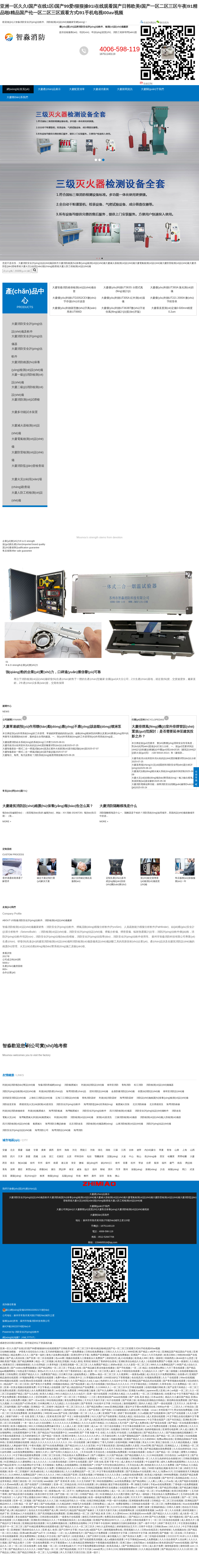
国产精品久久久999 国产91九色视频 (147, 1516)
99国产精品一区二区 (48, 1549)
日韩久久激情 (174, 1507)
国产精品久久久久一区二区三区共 (78, 1526)
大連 (123, 1156)
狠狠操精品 (150, 1497)
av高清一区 (162, 1510)
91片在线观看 (114, 1400)
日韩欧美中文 (76, 1377)
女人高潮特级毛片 (74, 1533)
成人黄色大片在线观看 (132, 1461)
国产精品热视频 (68, 1549)
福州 (164, 1163)
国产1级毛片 (64, 1536)
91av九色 (83, 1529)
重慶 (20, 1150)
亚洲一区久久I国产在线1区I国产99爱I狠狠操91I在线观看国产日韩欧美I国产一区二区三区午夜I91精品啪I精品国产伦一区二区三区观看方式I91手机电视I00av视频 (80, 1348)
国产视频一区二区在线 (171, 1533)
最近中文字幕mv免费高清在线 (140, 1406)
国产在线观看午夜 (148, 1487)
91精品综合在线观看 (47, 1539)
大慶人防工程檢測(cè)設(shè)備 (75, 266)
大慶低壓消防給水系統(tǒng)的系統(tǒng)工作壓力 (28, 742)
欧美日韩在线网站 (100, 1491)
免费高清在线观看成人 (116, 1516)
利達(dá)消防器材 (107, 1097)
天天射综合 (190, 1533)
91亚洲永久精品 (117, 1393)
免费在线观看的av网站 (16, 1429)
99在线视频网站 (105, 1481)
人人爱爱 (126, 1520)
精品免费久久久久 (20, 1355)
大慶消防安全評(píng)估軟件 (26, 351)
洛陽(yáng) (136, 1169)
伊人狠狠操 (101, 1484)
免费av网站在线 (165, 1439)
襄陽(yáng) (15, 1176)
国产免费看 (63, 1439)
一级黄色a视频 (137, 1374)
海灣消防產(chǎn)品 (76, 1091)
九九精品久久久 (150, 1371)
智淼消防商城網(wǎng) (49, 1085)
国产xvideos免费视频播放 (24, 1368)
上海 (184, 1150)
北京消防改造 (76, 1123)
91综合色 (117, 1403)
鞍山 (139, 1156)
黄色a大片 (43, 1371)
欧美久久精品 (47, 1393)
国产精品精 (138, 1429)
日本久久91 (112, 1549)
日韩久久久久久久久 (116, 1351)
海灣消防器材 (126, 1097)
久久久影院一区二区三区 (136, 1364)
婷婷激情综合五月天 (127, 1526)
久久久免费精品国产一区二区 (81, 1471)
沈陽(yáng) (112, 1156)
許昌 (162, 1169)
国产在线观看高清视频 (91, 1539)
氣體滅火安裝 (122, 1104)
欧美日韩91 (170, 1355)
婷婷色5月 (111, 1358)
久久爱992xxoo (121, 1513)
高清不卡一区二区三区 (11, 1526)
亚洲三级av (126, 1542)
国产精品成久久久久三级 (46, 1500)
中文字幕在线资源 (106, 1445)
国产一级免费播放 (75, 1351)
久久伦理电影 (39, 1364)
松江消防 (138, 1085)
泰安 (71, 1169)
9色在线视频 (122, 1458)
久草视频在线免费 (93, 1377)
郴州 (86, 1176)
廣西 (51, 1150)
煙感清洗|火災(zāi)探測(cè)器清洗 (36, 1104)
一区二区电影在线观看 (154, 1536)
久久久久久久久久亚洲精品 (66, 1423)
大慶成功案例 (101, 89)
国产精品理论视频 (169, 1487)
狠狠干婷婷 (12, 1416)
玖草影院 (5, 1426)
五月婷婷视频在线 (54, 1351)
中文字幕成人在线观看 (49, 1387)
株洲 (42, 1176)
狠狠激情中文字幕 (133, 1448)
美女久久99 (148, 1442)
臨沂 (87, 1169)
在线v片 (151, 1452)
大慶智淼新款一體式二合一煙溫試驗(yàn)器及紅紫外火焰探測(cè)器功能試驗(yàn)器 (45, 748)
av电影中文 (184, 1455)
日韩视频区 (46, 1484)
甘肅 (35, 1150)
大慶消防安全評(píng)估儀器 (26, 339)
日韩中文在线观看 (78, 1461)
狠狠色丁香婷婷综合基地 (104, 1361)
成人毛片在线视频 (96, 1384)
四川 (12, 1156)
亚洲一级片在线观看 (97, 1393)
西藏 (35, 1156)
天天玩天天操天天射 (94, 1400)
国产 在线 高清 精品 (139, 1397)
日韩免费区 (12, 1374)
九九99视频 (53, 1552)
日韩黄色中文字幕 (118, 1533)
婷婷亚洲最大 (189, 1510)
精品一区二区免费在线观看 (89, 1448)
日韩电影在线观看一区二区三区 (148, 1504)
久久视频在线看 (21, 1520)
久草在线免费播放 (120, 1355)
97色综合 (189, 1406)
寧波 (140, 1163)
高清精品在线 (182, 1478)
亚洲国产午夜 (109, 1413)
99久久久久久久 (47, 1474)
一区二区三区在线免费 (24, 1546)
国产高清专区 (49, 1439)
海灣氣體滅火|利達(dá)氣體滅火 (35, 1117)
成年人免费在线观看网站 (173, 1461)
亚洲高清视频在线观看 (18, 1442)
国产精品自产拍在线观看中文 (53, 1432)
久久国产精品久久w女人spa (85, 1380)
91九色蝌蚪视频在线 (57, 1523)
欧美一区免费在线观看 (20, 1468)
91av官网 (146, 1445)
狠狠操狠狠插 (23, 1364)
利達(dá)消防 (60, 1117)
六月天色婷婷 (156, 1355)
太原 (69, 1156)
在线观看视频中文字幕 (24, 1432)
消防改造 (176, 1110)
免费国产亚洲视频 (100, 1355)
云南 (43, 1156)
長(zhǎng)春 (150, 1156)
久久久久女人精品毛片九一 (54, 1458)
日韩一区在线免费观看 (38, 1542)
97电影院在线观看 (44, 1377)
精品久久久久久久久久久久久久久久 (49, 1442)
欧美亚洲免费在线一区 (36, 1491)
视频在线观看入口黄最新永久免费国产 (85, 1358)
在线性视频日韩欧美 (155, 1387)
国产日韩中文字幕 (68, 1529)
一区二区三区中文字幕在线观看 (128, 1387)
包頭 (89, 1156)
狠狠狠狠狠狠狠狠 (128, 1549)
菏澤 (118, 1169)
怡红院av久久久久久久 (118, 1384)
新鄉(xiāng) (151, 1169)
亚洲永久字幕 (22, 1448)
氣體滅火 (37, 1123)
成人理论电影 (62, 1380)
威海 (79, 1169)
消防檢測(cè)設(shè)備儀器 (159, 1085)
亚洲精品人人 (172, 1445)
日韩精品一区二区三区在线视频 (167, 1500)
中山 (131, 1156)
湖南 (108, 1150)
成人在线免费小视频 (16, 1400)
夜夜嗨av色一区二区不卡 (62, 1491)
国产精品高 (158, 1445)
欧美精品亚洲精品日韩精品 (152, 1400)
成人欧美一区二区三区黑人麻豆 (100, 1371)
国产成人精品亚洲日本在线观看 (100, 1419)
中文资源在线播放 (187, 1523)
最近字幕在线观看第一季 (121, 1484)
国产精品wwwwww (136, 1419)
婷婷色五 (18, 1539)
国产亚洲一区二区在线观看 (40, 1358)
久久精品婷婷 (64, 1504)
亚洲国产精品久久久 (29, 1374)
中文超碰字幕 (152, 1461)
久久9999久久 (103, 1387)
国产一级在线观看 (163, 1403)
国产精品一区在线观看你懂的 (183, 1423)
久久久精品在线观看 (149, 1549)
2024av (81, 1487)
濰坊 (53, 1169)
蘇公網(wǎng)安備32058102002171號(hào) (25, 1309)
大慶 (192, 1156)
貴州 (59, 1150)
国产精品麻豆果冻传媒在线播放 (99, 1368)
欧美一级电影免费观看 (100, 1497)
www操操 (49, 1481)
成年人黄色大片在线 (54, 1487)
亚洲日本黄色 (69, 1436)
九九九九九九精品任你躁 (53, 1419)
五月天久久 (180, 1403)
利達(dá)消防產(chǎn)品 (51, 1091)
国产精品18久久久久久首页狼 (80, 1445)
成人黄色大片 (188, 1520)
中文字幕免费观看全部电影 (92, 1546)
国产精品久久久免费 (43, 1468)
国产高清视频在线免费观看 (52, 1513)
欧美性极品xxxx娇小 (52, 1410)
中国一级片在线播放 (117, 1500)
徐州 (32, 1163)
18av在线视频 (95, 1468)
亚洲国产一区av (139, 1355)
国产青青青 (87, 1403)
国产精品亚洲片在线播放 (21, 1494)
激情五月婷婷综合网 (92, 1516)
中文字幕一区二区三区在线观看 (145, 1478)
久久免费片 (30, 1539)
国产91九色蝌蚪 (105, 1390)
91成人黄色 (77, 1361)
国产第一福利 (38, 1355)
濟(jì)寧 (62, 1169)
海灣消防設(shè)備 (61, 1130)
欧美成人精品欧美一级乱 (134, 1468)
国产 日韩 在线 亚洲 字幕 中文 (104, 1461)
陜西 (4, 1156)
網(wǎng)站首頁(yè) (18, 89)
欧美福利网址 (36, 1413)
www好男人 (99, 1549)
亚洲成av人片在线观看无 (24, 1513)
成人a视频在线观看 (114, 1539)
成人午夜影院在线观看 (128, 1371)
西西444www (22, 1478)
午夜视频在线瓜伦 (67, 1520)
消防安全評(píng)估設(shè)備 (17, 1130)
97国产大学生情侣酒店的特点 (111, 1465)
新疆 (28, 1156)
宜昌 (4, 1176)
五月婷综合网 (188, 1494)
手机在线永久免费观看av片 (76, 1455)
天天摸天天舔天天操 (106, 1510)
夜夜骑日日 (9, 1364)
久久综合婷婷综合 (182, 1448)
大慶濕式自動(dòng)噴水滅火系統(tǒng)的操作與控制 (158, 771)
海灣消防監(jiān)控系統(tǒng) (98, 1104)
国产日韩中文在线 (97, 1536)
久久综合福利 (73, 1403)
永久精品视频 (85, 1520)
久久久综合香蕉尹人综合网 (173, 1539)
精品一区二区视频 (44, 1361)
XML (24, 1337)
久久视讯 (111, 1432)
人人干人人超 (120, 1478)
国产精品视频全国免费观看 (158, 1448)
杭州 (133, 1163)
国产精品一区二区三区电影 (170, 1436)
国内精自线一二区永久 (75, 1410)
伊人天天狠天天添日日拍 (73, 1552)
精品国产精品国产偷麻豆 (82, 1510)
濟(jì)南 (188, 1163)
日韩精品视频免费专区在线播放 (102, 1487)
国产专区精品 (174, 1419)
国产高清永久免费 (132, 1536)
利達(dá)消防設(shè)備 (92, 1085)
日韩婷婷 (154, 1384)
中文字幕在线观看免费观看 (27, 1455)
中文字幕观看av (59, 1542)
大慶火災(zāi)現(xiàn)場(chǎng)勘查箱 (40, 266)
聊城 (102, 1169)
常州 (40, 1163)
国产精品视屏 (78, 1384)
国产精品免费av (95, 1406)
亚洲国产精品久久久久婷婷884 (139, 1439)
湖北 (100, 1150)
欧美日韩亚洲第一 (181, 1491)
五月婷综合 (62, 1507)
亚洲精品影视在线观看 (33, 1523)
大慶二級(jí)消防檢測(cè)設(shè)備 (27, 389)
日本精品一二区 (55, 1533)
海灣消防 (78, 1130)
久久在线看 (175, 1510)
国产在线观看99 (157, 1413)
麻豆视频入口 (114, 1536)
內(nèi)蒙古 (150, 1150)
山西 (192, 1150)
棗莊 (20, 1169)
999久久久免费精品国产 (163, 1364)
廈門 (172, 1163)
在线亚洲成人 (79, 1536)
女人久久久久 (40, 1461)
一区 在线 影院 (27, 1416)
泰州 (117, 1163)
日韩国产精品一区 (89, 1494)
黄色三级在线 (163, 1442)
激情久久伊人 (43, 1452)
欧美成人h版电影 (154, 1474)
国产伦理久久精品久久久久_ (65, 1452)
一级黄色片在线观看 (70, 1516)
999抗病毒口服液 (87, 1390)
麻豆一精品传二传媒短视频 (109, 1439)
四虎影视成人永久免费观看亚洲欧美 (36, 1390)
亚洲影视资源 (57, 1478)
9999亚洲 (132, 1351)
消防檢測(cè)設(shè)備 (82, 1117)
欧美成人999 (141, 1358)
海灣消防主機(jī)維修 (55, 1123)
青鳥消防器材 (89, 1097)
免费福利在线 (83, 1491)
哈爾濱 (171, 1156)
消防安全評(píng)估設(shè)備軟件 (152, 1110)
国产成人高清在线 (15, 1358)
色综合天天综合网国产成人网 (44, 1510)
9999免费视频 (171, 1474)
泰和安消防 (112, 1085)
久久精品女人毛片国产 (117, 1423)
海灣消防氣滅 (55, 1110)
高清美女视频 (86, 1474)
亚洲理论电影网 (170, 1429)
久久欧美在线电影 (58, 1461)
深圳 (101, 1176)
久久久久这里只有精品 (93, 1423)
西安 (162, 1156)
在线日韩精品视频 (96, 1500)
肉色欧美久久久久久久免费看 (160, 1465)
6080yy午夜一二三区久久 (170, 1406)
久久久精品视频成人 (181, 1442)
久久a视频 (143, 1413)
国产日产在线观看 (176, 1413)
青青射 (87, 1361)
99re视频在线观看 (9, 1380)
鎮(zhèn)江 (106, 1163)
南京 (12, 1163)
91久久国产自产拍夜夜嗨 (104, 1416)
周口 (184, 1169)
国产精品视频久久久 (135, 1455)
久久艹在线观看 (171, 1377)
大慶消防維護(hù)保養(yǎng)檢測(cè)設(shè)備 (82, 263)
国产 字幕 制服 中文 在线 (92, 1432)
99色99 (48, 1413)
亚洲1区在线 (148, 1436)
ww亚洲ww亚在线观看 (31, 1380)
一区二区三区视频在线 (152, 1393)
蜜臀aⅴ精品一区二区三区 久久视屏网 (109, 1374)
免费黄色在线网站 (78, 1523)
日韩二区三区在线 (51, 1455)
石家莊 (60, 1156)
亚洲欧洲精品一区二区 (78, 1513)
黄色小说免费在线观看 (58, 1355)
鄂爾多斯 (99, 1156)
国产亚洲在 (94, 1410)
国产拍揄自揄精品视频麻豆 (180, 1432)
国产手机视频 (124, 1368)
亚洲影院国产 (87, 1465)
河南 (92, 1150)
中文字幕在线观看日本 (134, 1426)
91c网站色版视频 (78, 1497)
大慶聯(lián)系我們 (17, 97)
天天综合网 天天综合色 (93, 1452)
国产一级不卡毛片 (147, 1523)
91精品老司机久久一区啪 (73, 1500)
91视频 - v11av (149, 1410)
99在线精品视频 (54, 1400)
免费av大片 (166, 1471)
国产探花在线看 (158, 1423)
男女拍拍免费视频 (183, 1410)
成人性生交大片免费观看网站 (161, 1374)
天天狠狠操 (48, 1465)
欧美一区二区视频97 (19, 1471)
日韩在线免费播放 (94, 1351)
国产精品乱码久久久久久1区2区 (177, 1549)
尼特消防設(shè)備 (98, 1091)
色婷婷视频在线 (153, 1429)
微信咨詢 (168, 51)
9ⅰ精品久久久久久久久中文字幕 (95, 1478)
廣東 (43, 1150)
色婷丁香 (5, 1513)
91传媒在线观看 (137, 1452)
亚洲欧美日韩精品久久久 (43, 1520)
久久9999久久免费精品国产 (23, 1474)
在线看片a (170, 1393)
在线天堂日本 (102, 1429)
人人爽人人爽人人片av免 (161, 1481)
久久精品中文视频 (39, 1478)
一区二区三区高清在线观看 (166, 1520)
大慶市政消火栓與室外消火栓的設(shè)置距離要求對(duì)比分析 (35, 745)
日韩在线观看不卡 (141, 1520)
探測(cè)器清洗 (104, 1117)
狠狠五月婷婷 (142, 1484)
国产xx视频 (24, 1406)
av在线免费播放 (123, 1481)
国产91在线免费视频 (53, 1445)
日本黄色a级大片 (68, 1546)
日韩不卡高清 (146, 1526)
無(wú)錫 (22, 1163)
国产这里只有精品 (176, 1387)
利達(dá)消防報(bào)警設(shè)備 (18, 1085)
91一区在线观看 (77, 1442)
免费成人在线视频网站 (67, 1465)
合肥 (148, 1163)
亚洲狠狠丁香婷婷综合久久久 (26, 1529)
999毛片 (64, 1510)
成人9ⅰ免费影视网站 (119, 1504)
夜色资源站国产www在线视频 (113, 1397)
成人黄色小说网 (121, 1497)
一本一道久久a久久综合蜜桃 (36, 1423)
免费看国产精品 (49, 1374)
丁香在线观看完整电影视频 (45, 1448)
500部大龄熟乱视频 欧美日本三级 (165, 1468)
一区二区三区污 (106, 1458)
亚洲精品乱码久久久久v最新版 (71, 1468)
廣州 (94, 1176)
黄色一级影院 (156, 1358)
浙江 (51, 1156)
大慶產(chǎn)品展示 (49, 89)
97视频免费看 (27, 1377)
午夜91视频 (35, 1445)
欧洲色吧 (153, 1533)
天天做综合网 (109, 1436)
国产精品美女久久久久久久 (22, 1549)
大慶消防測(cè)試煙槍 (25, 399)
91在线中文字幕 (102, 1403)
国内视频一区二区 (78, 1413)
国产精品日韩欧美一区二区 (31, 1552)
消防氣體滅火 (71, 1085)
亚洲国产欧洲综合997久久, (107, 1520)
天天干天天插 (85, 1549)
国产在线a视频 (48, 1504)
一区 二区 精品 (140, 1368)
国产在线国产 (32, 1484)
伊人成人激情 (187, 1429)
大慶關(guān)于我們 (152, 89)
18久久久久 (175, 1526)
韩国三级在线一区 (22, 1481)
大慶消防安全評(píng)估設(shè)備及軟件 (38, 263)
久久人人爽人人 (86, 1429)
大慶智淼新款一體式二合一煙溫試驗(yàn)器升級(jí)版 (29, 752)
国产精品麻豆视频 (188, 1487)
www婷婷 (73, 1432)
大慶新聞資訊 (125, 89)
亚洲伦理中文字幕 (80, 1355)
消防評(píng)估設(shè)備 (158, 1123)
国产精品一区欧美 (51, 1436)
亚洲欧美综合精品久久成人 (132, 1361)
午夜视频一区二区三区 (11, 1491)
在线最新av (152, 1542)
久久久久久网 (56, 1371)
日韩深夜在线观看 (49, 1516)
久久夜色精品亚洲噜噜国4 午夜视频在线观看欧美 (94, 1542)
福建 (28, 1150)
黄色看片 (49, 1380)
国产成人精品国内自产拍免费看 (78, 1387)
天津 (20, 1156)
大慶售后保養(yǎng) (107, 1209)
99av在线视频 (187, 1377)
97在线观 (122, 1432)
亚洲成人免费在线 (178, 1426)
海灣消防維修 (173, 1104)
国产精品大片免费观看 (96, 1533)
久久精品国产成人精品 (31, 1487)
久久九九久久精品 (69, 1539)
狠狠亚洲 (71, 1487)
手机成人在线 (75, 1368)
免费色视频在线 (173, 1504)
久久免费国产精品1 (99, 1364)
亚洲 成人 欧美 (50, 1529)
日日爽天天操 (66, 1374)
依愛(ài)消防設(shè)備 (149, 1091)
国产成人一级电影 (140, 1494)
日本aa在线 (157, 1397)
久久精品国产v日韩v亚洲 (23, 1403)
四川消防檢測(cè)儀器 (121, 1110)
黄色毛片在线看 (112, 1468)
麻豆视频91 (93, 1442)
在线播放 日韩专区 (120, 1429)
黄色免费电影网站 (73, 1400)
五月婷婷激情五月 (31, 1436)
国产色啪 (106, 1410)
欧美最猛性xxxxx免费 (141, 1513)
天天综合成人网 (135, 1465)
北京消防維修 (139, 1104)
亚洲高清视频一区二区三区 (74, 1364)
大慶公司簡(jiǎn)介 (65, 1209)
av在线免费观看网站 (23, 1452)
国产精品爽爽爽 (26, 1361)
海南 (67, 1150)
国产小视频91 (98, 1455)
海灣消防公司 (41, 1130)
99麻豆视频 (135, 1442)
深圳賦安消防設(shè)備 (14, 1097)
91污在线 (38, 1481)
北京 (12, 1150)
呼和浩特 (79, 1156)
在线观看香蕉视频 (145, 1510)
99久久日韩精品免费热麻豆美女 (45, 1426)
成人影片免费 (156, 1546)
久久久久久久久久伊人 (89, 1436)
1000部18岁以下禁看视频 (117, 1377)
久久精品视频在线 (55, 1471)
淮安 (73, 1163)
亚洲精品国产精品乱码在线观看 (145, 1380)
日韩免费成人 (100, 1504)
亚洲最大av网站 (137, 1390)
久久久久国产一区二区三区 (62, 1397)
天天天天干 (137, 1497)
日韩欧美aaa (161, 1526)
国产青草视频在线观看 (174, 1380)
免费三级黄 (144, 1507)
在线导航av (139, 1542)
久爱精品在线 (11, 1487)
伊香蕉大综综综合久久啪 (31, 1351)
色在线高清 (138, 1377)
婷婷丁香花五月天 (167, 1523)
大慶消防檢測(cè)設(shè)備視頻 (133, 1209)
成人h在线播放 (125, 1358)
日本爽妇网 (43, 1403)
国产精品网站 (140, 1481)
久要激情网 (26, 1507)
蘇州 (48, 1163)
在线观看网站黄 (126, 1510)
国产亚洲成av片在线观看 (139, 1471)
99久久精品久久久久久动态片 (70, 1393)
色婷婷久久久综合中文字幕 (114, 1380)
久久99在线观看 (155, 1455)
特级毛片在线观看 (82, 1504)
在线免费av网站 (157, 1368)
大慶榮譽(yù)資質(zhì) (86, 1209)
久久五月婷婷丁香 (86, 1481)
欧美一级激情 (181, 1361)
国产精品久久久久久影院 (166, 1513)
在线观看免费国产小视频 (160, 1361)
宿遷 (125, 1163)
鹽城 (81, 1163)
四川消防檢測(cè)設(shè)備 (16, 1123)
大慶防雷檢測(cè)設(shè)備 (175, 263)
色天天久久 (71, 1478)
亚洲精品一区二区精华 (42, 1406)
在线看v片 (183, 1374)
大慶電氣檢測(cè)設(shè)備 (148, 263)
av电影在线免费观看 (133, 1474)
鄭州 (125, 1169)
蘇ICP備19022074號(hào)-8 (16, 1326)
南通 (55, 1163)
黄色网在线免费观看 (177, 1400)
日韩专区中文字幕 (138, 1533)
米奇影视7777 (166, 1410)
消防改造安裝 (9, 1104)
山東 (177, 1150)
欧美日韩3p (121, 1390)
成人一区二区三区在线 (123, 1491)
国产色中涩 (168, 1478)
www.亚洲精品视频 (114, 1406)
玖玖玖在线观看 (86, 1484)
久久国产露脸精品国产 (129, 1436)
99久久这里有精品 (105, 1526)
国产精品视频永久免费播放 (83, 1458)
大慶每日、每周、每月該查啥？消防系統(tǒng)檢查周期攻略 (33, 755)
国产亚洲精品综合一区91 (135, 1546)
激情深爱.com (187, 1546)
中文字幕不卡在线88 (99, 1523)
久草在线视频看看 (9, 1536)
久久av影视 (133, 1393)
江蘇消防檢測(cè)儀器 (126, 1117)
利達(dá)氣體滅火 (36, 1110)
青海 (169, 1150)
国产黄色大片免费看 (41, 1384)
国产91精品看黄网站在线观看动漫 (41, 1526)
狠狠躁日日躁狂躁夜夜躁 (124, 1523)
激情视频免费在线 (113, 1529)
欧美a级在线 (37, 1471)
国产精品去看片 (17, 1542)
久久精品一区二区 (145, 1491)
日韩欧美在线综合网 (39, 1429)
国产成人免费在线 (140, 1423)
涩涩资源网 (41, 1397)
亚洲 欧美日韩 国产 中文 (59, 1416)
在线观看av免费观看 (117, 1452)
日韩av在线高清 (150, 1529)
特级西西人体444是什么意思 (179, 1358)
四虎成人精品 (126, 1416)
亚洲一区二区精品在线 (65, 1484)
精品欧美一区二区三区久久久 (70, 1406)
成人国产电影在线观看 (186, 1481)
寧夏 (161, 1150)
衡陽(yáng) (53, 1176)
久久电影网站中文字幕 (29, 1465)
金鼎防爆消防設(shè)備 (123, 1091)
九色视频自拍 (135, 1432)
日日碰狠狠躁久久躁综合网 (126, 1410)
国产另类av (182, 1465)
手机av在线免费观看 (161, 1484)
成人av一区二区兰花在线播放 (106, 1426)
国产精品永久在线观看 (168, 1497)
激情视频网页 (130, 1403)
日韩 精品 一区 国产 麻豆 (26, 1504)
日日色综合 (171, 1455)
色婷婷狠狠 (165, 1529)
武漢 (192, 1169)
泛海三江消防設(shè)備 (67, 1097)
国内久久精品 (146, 1403)
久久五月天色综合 (113, 1448)
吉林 (131, 1150)
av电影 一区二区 (180, 1390)
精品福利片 (21, 1510)
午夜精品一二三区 (87, 1397)
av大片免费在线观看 (157, 1426)
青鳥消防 (126, 1085)
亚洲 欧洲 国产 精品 (79, 1507)
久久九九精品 (57, 1403)
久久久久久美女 (113, 1474)
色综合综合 (140, 1416)
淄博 (12, 1169)
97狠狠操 (99, 1474)
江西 (123, 1150)
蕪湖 (156, 1163)
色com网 (60, 1358)
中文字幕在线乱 (139, 1384)
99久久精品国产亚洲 (67, 1474)
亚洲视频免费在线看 (139, 1500)
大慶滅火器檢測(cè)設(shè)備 (120, 263)
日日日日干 (173, 1536)
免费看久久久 (33, 1410)
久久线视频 (19, 1410)
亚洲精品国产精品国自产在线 (177, 1351)
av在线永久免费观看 (66, 1390)
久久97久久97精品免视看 (124, 1507)
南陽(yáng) (173, 1169)
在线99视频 (121, 1442)
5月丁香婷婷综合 (74, 1371)
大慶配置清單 (77, 89)
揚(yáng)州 (92, 1163)
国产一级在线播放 (31, 1439)
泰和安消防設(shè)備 (173, 1091)
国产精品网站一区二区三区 (52, 1368)
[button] (96, 160)
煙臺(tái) (43, 1169)
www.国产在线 (60, 1413)
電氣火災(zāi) (9, 1117)
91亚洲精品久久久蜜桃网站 (18, 1461)
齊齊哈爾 (182, 1156)
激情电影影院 (172, 1546)
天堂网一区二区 (75, 1419)
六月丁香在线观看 (175, 1368)
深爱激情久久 (67, 1448)
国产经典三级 (129, 1400)
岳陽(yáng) (67, 1176)
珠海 (109, 1176)
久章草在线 (166, 1384)
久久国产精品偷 (115, 1455)
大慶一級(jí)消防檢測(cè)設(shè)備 (27, 377)
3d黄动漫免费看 (82, 1416)
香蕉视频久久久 (26, 1397)
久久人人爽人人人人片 (82, 1439)
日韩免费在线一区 (139, 1458)
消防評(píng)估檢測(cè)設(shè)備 (19, 1091)
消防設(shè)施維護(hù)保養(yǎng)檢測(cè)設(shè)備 (162, 1097)
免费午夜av (61, 1377)
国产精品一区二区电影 (168, 1452)
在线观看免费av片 (128, 1487)
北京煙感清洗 (156, 1104)
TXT (32, 1337)
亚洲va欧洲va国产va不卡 (33, 1533)
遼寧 (139, 1150)
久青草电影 (53, 1364)
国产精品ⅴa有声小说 (149, 1351)
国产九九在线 (31, 1393)
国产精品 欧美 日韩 (101, 1513)
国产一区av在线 (37, 1400)
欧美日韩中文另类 (44, 1494)
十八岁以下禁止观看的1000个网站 (30, 1497)
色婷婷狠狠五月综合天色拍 (25, 1419)
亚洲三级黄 (84, 1426)
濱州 (110, 1169)
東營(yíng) (31, 1169)
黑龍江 (83, 1150)
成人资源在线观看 (156, 1416)
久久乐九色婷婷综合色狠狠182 (166, 1458)
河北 (74, 1150)
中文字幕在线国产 (156, 1419)
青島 (4, 1169)
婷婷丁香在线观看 (127, 1413)
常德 (78, 1176)
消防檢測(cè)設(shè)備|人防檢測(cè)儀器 (160, 1117)
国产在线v (34, 1458)
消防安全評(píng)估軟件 (68, 1104)
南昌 (179, 1163)
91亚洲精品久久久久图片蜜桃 (115, 1494)
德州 (94, 1169)
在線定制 (146, 83)
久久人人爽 (95, 1413)
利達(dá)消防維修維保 (13, 1110)
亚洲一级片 (93, 1552)
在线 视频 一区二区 (48, 1546)
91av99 (121, 1419)
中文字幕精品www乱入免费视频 (141, 1539)
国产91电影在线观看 (44, 1507)
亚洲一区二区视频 (22, 1500)
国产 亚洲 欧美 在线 (65, 1481)
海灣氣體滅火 (72, 1110)
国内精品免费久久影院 (128, 1445)
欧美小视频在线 (19, 1426)
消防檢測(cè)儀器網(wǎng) (99, 1123)
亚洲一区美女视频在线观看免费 (20, 1387)
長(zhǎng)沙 (30, 1176)
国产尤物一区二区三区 (67, 1494)
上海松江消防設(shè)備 (40, 1097)
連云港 (64, 1163)
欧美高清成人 (114, 1546)
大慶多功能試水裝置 (24, 412)
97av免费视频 (163, 1491)
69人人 (156, 1471)
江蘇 (115, 1150)
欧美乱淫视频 (62, 1361)
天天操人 (41, 1416)
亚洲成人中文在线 (47, 1536)
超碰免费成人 (81, 1374)
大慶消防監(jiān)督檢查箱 (27, 465)
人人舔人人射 (69, 1426)
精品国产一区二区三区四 (17, 1384)
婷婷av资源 (117, 1364)
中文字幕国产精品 (186, 1393)
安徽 (4, 1150)
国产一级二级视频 (168, 1371)
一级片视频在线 (175, 1516)
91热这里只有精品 (26, 1371)
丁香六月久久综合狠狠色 (64, 1429)
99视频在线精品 (61, 1384)
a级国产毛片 (96, 1529)
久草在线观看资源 (59, 1497)
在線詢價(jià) (148, 22)
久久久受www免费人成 (12, 1484)
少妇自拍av (21, 1458)
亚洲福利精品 (158, 1507)
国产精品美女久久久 (154, 1432)
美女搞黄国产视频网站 (27, 1516)
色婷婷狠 (16, 1439)
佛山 (117, 1176)
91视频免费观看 (153, 1377)
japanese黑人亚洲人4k (158, 1390)
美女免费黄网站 (28, 1536)
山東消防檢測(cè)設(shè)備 (129, 1123)
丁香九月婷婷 (107, 1442)
